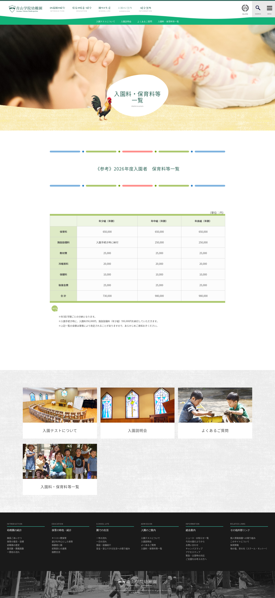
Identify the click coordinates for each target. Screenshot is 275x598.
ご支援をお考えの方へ (196, 559)
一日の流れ (101, 541)
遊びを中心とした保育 (62, 541)
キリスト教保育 (59, 538)
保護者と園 (57, 545)
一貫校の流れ (13, 552)
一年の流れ (101, 538)
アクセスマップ (193, 552)
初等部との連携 (59, 548)
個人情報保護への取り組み (243, 538)
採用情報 (234, 545)
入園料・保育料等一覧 (168, 21)
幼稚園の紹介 (26, 527)
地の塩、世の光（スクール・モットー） (249, 548)
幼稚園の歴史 (13, 545)
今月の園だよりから (195, 541)
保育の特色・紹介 (70, 527)
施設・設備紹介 (103, 545)
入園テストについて (105, 21)
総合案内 (204, 527)
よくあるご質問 (144, 21)
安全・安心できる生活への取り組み (113, 548)
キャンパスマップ (194, 548)
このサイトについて (239, 541)
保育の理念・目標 (15, 541)
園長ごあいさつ (14, 538)
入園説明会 (126, 21)
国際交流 (56, 552)
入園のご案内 (160, 527)
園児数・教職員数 (15, 548)
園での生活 (115, 527)
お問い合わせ (192, 545)
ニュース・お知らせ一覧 (197, 538)
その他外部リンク (249, 527)
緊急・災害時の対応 (195, 555)
